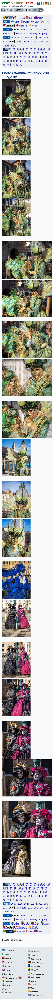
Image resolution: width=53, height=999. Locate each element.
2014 (24, 41)
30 (33, 57)
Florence (19, 18)
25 (12, 57)
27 (21, 57)
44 (46, 61)
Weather (34, 26)
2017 (5, 41)
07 (35, 49)
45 (4, 65)
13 (11, 53)
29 (29, 57)
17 (26, 53)
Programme (41, 29)
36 (12, 61)
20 (38, 53)
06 (31, 49)
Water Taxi (34, 970)
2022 (39, 37)
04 (22, 49)
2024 (26, 37)
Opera (6, 985)
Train (32, 984)
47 (12, 65)
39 (25, 61)
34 (4, 61)
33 (46, 57)
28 (25, 57)
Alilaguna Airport (37, 974)
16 (22, 53)
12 (7, 53)
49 (21, 65)
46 (8, 65)
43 (41, 61)
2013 (30, 41)
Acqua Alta (35, 995)
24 (8, 57)
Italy (5, 954)
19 (34, 53)
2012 (36, 41)
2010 (48, 41)
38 (21, 61)
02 (14, 49)
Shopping (43, 33)
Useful (45, 22)
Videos (24, 29)
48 (17, 65)
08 (39, 49)
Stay (35, 22)
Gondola (6, 993)
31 (37, 57)
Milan (38, 18)
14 (15, 53)
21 (42, 53)
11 (4, 53)
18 (30, 53)
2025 (20, 37)
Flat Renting (35, 962)
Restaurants (34, 959)
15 (19, 53)
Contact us (8, 951)
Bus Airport (34, 978)
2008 (13, 45)
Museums (33, 951)
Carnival (7, 982)
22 (46, 53)
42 (37, 61)
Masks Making (30, 33)
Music (25, 22)
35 (8, 61)
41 (33, 61)
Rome (29, 18)
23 (4, 57)
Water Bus (34, 966)
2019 (46, 37)
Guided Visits (12, 978)
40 (29, 61)
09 (43, 49)
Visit (15, 22)
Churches (33, 955)
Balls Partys (8, 33)
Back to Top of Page (12, 940)
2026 (13, 37)
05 (27, 49)
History (18, 33)
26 (16, 57)
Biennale (21, 26)
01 (10, 49)
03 (18, 49)
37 (17, 61)
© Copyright (7, 974)
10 (48, 49)
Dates (31, 29)
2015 (17, 41)
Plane (32, 981)
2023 (33, 37)
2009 (6, 45)
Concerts (7, 989)
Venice (6, 958)
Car (31, 988)
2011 (42, 41)
